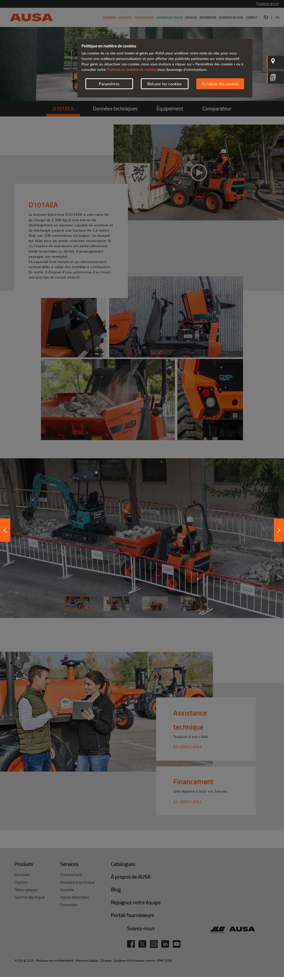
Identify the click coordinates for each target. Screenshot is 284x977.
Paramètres (109, 84)
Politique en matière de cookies (131, 69)
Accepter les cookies (220, 84)
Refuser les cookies (164, 84)
